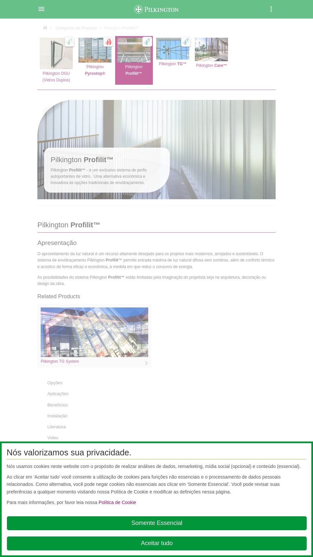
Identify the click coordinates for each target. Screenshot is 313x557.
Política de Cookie (117, 502)
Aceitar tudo (157, 543)
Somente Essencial (156, 523)
